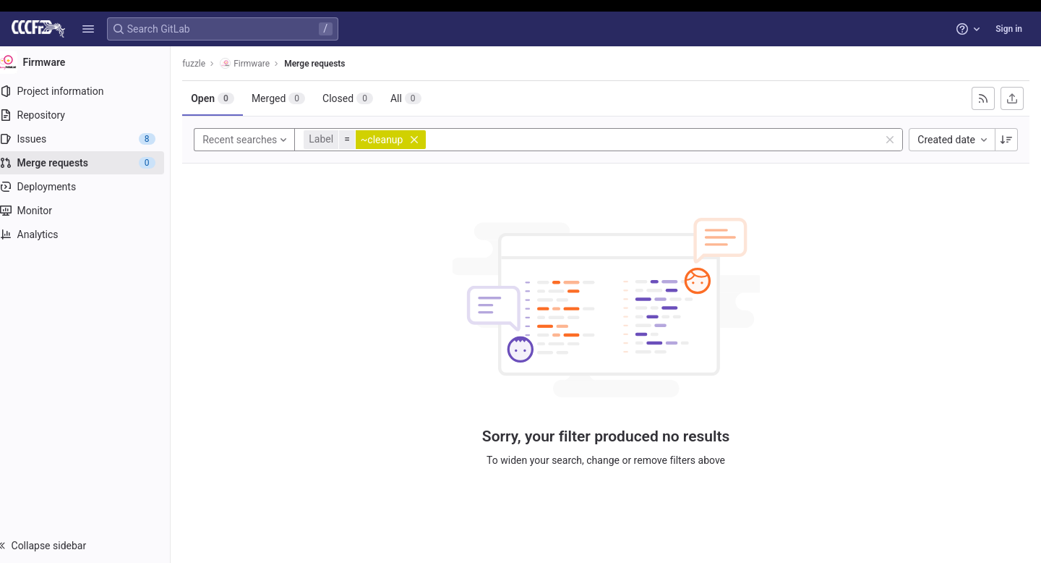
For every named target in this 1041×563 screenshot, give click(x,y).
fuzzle (208, 64)
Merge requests (329, 64)
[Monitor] (92, 210)
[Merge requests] (92, 162)
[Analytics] (92, 234)
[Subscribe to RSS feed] (983, 98)
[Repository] (92, 115)
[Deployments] (92, 186)
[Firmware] (92, 62)
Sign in (1008, 29)
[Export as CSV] (1012, 98)
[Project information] (92, 91)
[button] (88, 29)
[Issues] (92, 139)
